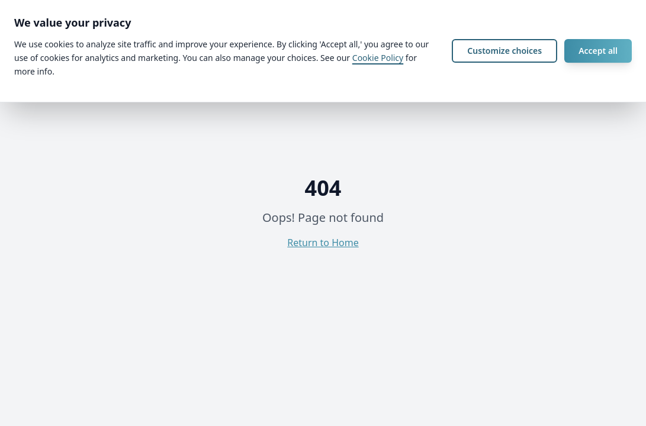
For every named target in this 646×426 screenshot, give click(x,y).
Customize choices (504, 50)
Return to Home (322, 242)
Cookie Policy (377, 57)
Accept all (598, 50)
